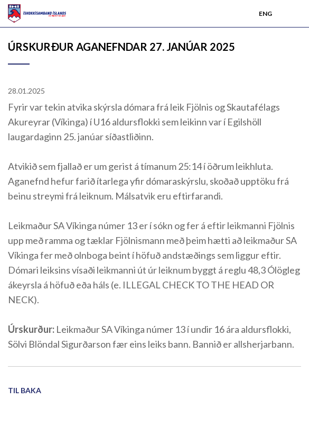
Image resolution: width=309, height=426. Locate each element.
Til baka (24, 390)
